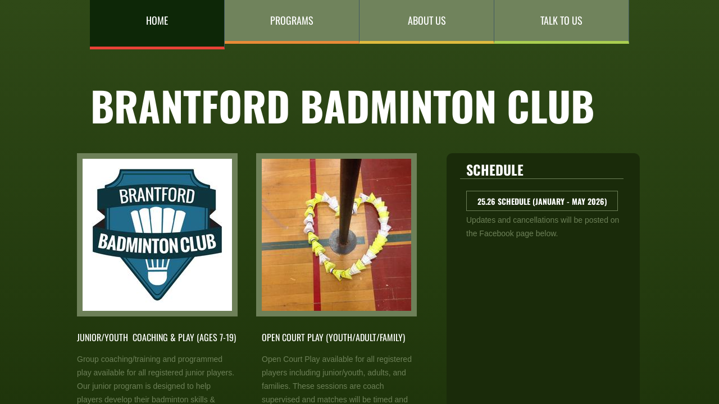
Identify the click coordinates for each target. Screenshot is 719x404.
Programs (291, 20)
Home (157, 20)
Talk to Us (561, 20)
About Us (427, 20)
